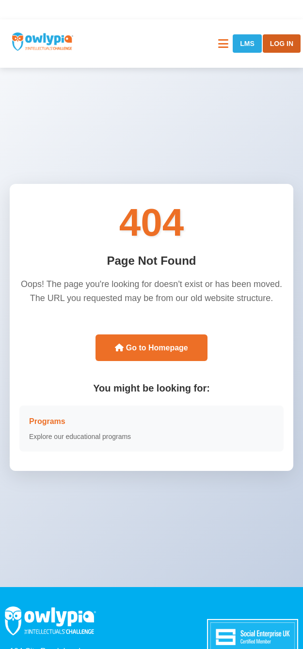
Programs (47, 421)
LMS (247, 43)
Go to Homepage (151, 348)
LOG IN (281, 43)
